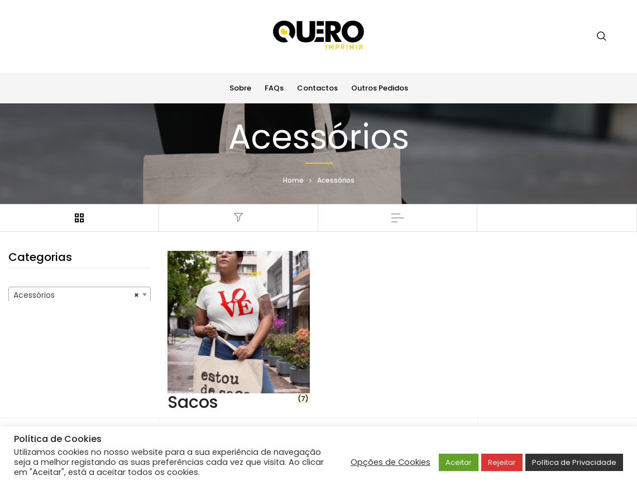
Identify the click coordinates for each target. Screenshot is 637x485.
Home (293, 180)
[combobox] (79, 294)
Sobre (240, 88)
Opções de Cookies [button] (390, 462)
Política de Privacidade (574, 462)
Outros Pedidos (379, 88)
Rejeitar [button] (502, 462)
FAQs (274, 88)
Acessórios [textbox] (76, 295)
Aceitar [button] (459, 462)
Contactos (317, 88)
